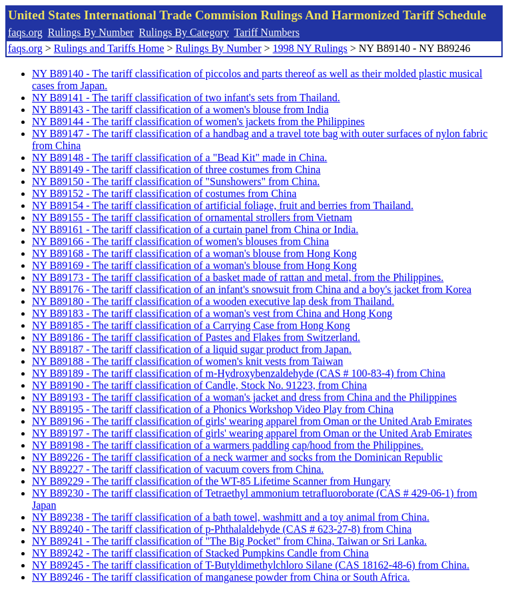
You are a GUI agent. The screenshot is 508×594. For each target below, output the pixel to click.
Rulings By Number (91, 32)
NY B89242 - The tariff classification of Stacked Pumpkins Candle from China (200, 553)
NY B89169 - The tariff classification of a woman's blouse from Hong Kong (194, 265)
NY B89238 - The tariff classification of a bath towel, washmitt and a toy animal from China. (230, 517)
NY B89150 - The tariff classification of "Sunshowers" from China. (176, 181)
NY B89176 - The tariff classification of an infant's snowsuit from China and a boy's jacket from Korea (251, 289)
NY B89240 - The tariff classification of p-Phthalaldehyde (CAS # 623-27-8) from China (221, 529)
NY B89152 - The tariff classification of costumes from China (164, 193)
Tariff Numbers (267, 32)
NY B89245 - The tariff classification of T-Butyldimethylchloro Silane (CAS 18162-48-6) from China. (250, 565)
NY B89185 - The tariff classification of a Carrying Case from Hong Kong (191, 325)
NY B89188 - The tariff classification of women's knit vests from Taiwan (187, 361)
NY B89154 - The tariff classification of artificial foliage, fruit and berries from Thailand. (222, 205)
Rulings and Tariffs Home (109, 48)
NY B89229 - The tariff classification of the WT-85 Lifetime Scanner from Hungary (211, 481)
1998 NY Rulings (310, 48)
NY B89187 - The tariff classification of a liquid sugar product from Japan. (192, 349)
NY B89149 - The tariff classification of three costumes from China (176, 169)
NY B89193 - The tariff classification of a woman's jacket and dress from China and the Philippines (244, 397)
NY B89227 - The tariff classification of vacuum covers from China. (178, 469)
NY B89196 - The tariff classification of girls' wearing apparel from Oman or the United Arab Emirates (252, 421)
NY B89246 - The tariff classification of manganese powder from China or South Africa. (221, 577)
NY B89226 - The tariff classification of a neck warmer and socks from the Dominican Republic (237, 457)
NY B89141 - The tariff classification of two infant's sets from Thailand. (186, 97)
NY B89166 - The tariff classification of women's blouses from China (180, 241)
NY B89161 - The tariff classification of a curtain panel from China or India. (195, 229)
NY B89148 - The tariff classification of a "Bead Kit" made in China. (179, 157)
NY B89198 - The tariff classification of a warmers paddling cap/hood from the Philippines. (227, 445)
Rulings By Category (184, 32)
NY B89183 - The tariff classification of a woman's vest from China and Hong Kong (212, 313)
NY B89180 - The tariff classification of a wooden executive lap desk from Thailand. (213, 301)
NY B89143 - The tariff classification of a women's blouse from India (180, 109)
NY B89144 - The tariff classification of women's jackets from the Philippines (198, 121)
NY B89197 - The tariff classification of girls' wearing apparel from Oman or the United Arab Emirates (252, 433)
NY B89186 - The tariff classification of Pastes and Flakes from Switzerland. (196, 337)
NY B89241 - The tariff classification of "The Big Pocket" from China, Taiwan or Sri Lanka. (229, 541)
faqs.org (25, 32)
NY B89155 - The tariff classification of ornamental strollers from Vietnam (192, 217)
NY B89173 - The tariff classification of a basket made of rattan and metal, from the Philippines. (237, 277)
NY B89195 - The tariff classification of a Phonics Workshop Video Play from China (212, 409)
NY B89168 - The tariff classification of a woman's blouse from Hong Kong (194, 253)
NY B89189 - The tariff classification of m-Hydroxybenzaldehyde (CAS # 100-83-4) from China (238, 373)
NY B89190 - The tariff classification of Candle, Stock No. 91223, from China (199, 385)
